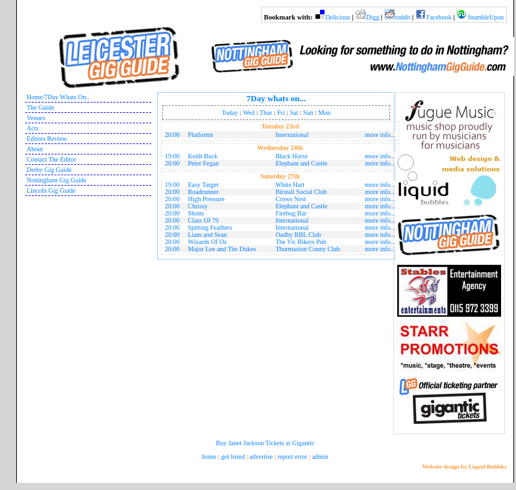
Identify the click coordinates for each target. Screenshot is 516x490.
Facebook (439, 17)
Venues (36, 117)
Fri (281, 112)
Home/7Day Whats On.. (58, 97)
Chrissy (198, 206)
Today (230, 112)
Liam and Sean (207, 234)
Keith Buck (203, 156)
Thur (266, 112)
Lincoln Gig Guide (51, 190)
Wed (248, 112)
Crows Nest (290, 198)
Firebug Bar (290, 213)
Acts (32, 128)
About (35, 149)
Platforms (201, 134)
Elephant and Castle (301, 163)
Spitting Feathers (210, 227)
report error (293, 456)
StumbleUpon (485, 17)
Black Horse (291, 156)
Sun (308, 112)
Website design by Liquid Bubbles (464, 466)
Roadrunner (203, 191)
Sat (294, 112)
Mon (324, 112)
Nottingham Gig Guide (56, 180)
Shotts (196, 213)
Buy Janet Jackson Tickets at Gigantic (265, 443)
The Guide (41, 107)
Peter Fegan (203, 163)
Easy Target (203, 184)
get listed (233, 456)
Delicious (337, 17)
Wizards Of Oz (207, 241)
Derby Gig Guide (49, 169)
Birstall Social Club (300, 191)
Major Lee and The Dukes (222, 248)
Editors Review (47, 138)
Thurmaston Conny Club (307, 248)
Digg (372, 17)
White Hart (289, 184)
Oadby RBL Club (298, 234)
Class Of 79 (203, 220)
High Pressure (206, 198)
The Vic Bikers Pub (300, 241)
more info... (380, 134)
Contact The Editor (51, 159)
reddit (402, 17)
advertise (261, 456)
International (291, 134)
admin (320, 456)
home (209, 456)
